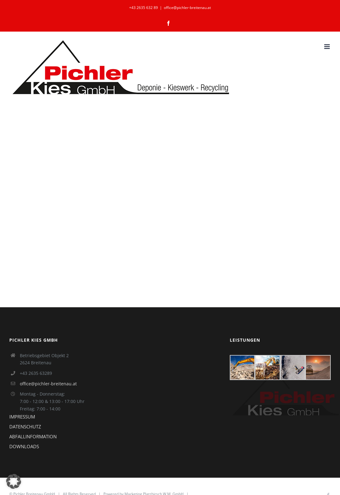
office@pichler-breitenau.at (187, 7)
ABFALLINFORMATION (33, 436)
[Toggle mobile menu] (327, 46)
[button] (13, 481)
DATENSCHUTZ (25, 426)
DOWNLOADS (24, 446)
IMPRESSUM (22, 417)
